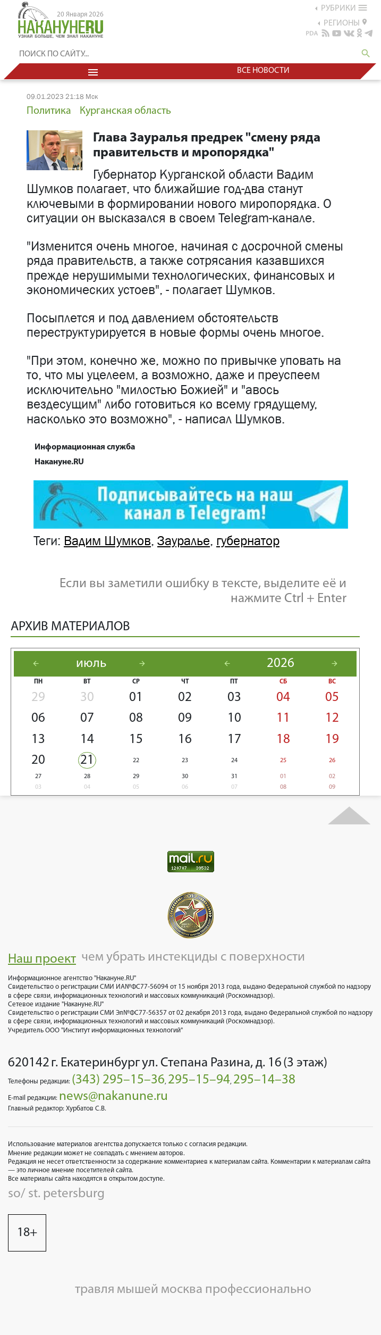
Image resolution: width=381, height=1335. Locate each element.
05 (332, 697)
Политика (49, 111)
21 (87, 760)
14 (87, 739)
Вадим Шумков (107, 540)
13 (38, 739)
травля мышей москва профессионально (193, 1289)
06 (38, 718)
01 (136, 697)
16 (185, 739)
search (365, 53)
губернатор (248, 540)
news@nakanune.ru (113, 1096)
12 (332, 718)
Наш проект (42, 959)
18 (283, 739)
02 (185, 697)
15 (136, 739)
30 (87, 697)
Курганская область (125, 111)
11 (283, 718)
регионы (345, 23)
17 (234, 739)
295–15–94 (199, 1080)
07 (87, 718)
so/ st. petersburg (56, 1193)
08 (136, 718)
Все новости (263, 70)
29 (38, 697)
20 (38, 760)
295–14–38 (264, 1080)
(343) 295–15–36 (118, 1080)
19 (332, 739)
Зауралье (183, 540)
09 (185, 718)
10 (234, 718)
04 (283, 697)
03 (234, 697)
